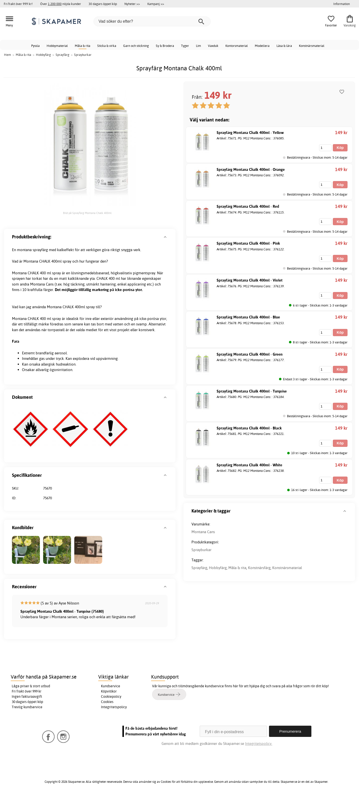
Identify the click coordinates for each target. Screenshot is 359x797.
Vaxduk (213, 46)
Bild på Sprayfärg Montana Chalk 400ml (87, 213)
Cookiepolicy (111, 696)
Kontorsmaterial (236, 46)
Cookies (107, 701)
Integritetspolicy (114, 707)
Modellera (262, 46)
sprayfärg (40, 249)
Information (341, 4)
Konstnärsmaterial (311, 46)
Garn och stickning (136, 46)
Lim (198, 46)
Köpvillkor (109, 691)
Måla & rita (82, 46)
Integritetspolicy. (258, 743)
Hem (7, 55)
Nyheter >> (132, 4)
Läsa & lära (284, 46)
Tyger (185, 46)
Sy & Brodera (165, 46)
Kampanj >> (155, 4)
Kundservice (110, 686)
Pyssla (35, 46)
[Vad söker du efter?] (152, 21)
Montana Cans (203, 531)
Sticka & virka (106, 46)
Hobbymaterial (57, 46)
